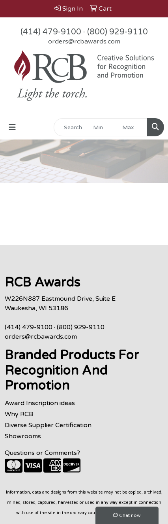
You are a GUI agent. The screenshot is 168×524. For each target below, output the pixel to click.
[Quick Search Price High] (132, 127)
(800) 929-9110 (117, 32)
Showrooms (23, 436)
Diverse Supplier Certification (48, 425)
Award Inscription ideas (40, 403)
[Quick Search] (71, 127)
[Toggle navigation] (12, 127)
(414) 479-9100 (51, 32)
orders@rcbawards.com (84, 41)
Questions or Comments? (42, 453)
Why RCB (19, 414)
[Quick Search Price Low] (103, 127)
